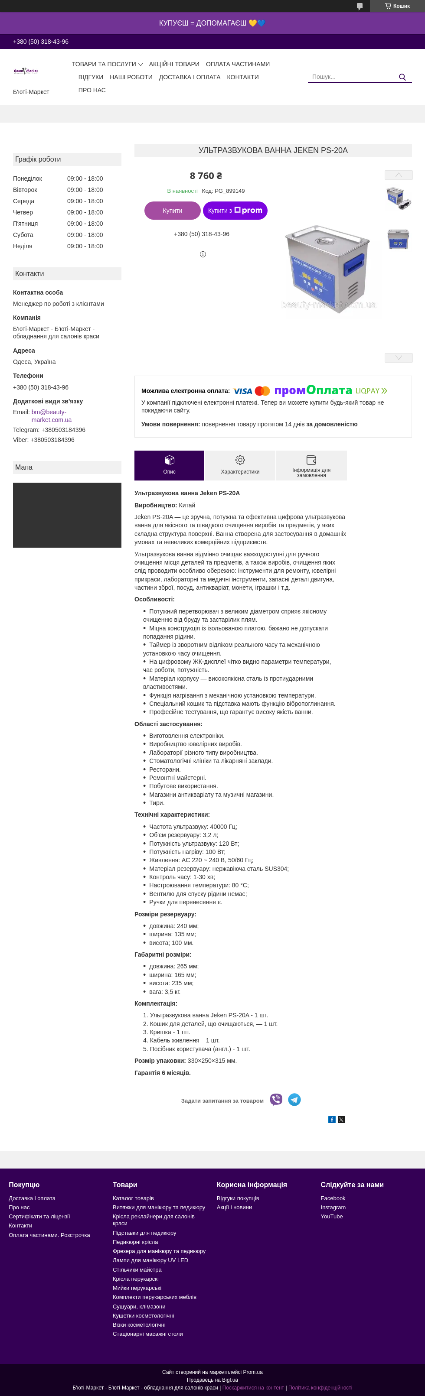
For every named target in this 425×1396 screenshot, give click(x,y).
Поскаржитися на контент (253, 1388)
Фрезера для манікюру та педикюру (159, 1251)
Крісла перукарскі (136, 1279)
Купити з (235, 210)
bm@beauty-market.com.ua (52, 416)
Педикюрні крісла (135, 1242)
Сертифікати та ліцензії (39, 1216)
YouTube (332, 1216)
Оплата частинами (238, 64)
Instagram (333, 1207)
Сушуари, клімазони (139, 1306)
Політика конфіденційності (320, 1388)
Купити (173, 210)
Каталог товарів (133, 1198)
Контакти (243, 77)
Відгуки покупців (238, 1198)
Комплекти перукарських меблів (154, 1297)
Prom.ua (253, 1372)
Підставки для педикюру (145, 1233)
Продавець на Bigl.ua (212, 1380)
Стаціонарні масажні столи (148, 1334)
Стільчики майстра (137, 1269)
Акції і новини (234, 1207)
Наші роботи (131, 77)
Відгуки (90, 77)
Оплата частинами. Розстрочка (49, 1235)
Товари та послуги (104, 64)
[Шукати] (402, 77)
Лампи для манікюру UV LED (150, 1260)
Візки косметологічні (139, 1324)
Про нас (92, 90)
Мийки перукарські (137, 1288)
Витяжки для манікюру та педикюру (159, 1207)
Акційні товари (174, 64)
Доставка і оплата (190, 77)
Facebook (333, 1198)
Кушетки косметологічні (143, 1315)
